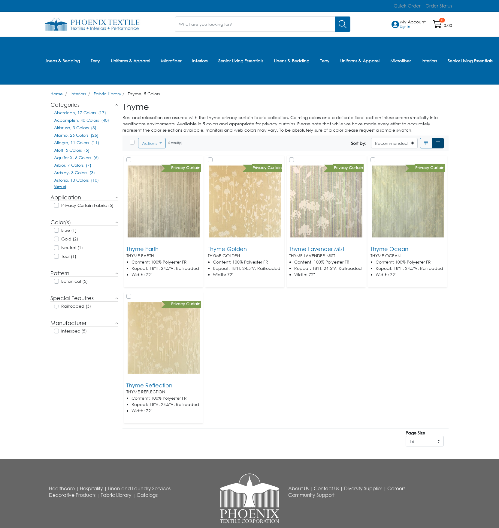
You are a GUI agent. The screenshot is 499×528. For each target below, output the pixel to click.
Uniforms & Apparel (130, 59)
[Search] (342, 23)
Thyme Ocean (389, 247)
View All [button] (60, 185)
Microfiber (171, 59)
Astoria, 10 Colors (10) (76, 178)
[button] (413, 24)
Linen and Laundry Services (139, 487)
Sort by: (358, 141)
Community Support (311, 493)
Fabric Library (107, 91)
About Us (298, 487)
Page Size (415, 431)
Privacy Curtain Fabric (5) (87, 203)
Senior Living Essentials (240, 59)
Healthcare (62, 487)
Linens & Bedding (62, 59)
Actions (150, 141)
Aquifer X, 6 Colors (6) (76, 155)
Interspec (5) (74, 329)
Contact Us (326, 487)
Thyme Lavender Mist (316, 247)
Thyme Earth (142, 247)
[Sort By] (394, 141)
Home (56, 91)
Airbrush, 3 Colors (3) (75, 125)
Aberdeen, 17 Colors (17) (80, 110)
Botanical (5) (74, 279)
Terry (95, 59)
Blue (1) (69, 228)
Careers (396, 487)
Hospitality (91, 487)
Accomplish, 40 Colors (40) (81, 118)
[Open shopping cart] (438, 25)
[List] (426, 141)
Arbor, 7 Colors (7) (72, 163)
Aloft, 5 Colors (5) (71, 148)
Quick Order (409, 5)
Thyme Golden (227, 247)
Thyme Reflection (149, 383)
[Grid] (438, 141)
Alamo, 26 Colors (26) (76, 133)
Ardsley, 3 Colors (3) (74, 170)
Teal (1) (68, 254)
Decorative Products (72, 493)
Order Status (439, 5)
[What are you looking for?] (255, 23)
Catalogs (147, 493)
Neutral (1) (72, 245)
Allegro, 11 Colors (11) (76, 140)
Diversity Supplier (363, 487)
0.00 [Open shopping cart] (448, 25)
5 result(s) (175, 141)
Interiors (199, 59)
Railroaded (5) (76, 304)
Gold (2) (69, 237)
